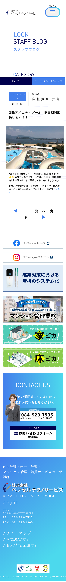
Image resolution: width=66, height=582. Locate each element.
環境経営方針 (18, 539)
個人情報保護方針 (22, 545)
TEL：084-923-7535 (18, 517)
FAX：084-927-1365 (18, 522)
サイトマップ (19, 533)
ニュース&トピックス (48, 81)
